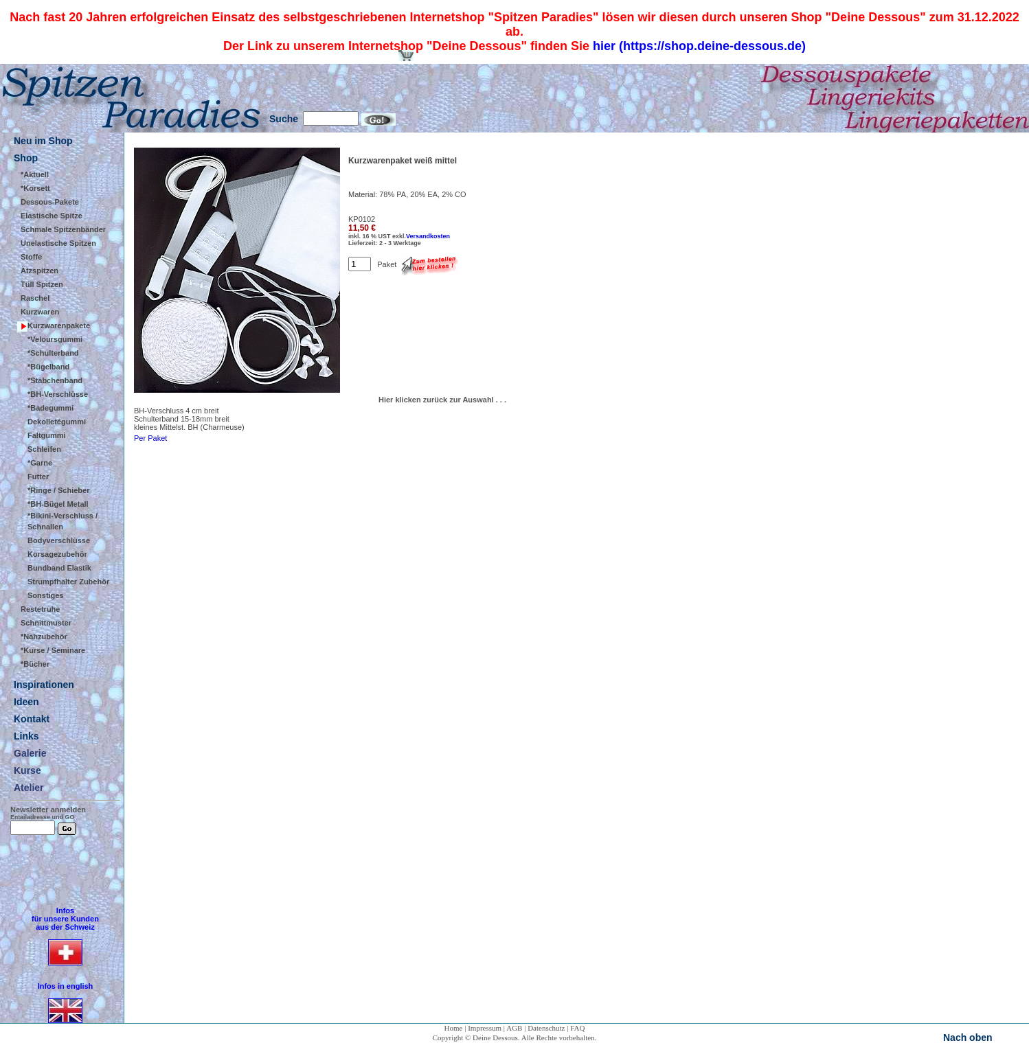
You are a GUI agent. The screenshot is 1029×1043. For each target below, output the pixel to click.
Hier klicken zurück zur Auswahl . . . (442, 400)
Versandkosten (428, 236)
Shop (26, 157)
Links (26, 736)
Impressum (484, 1028)
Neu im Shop (43, 140)
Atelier (29, 787)
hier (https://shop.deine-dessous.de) (699, 46)
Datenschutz (546, 1028)
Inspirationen (44, 684)
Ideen (26, 701)
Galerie (30, 753)
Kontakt (31, 718)
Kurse (27, 770)
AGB (514, 1028)
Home (453, 1028)
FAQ (577, 1028)
